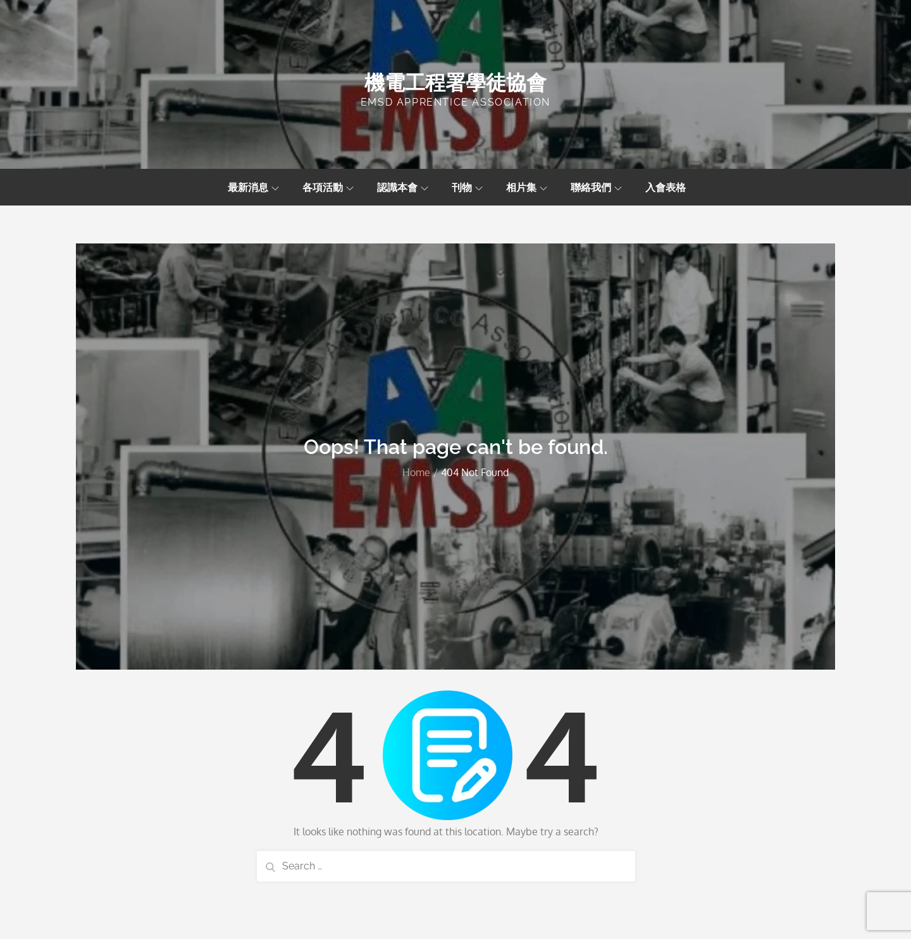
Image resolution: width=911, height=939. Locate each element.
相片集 (526, 187)
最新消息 (253, 187)
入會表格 (665, 187)
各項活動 (328, 187)
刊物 (467, 187)
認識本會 (402, 187)
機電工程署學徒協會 (455, 82)
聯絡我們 (596, 187)
